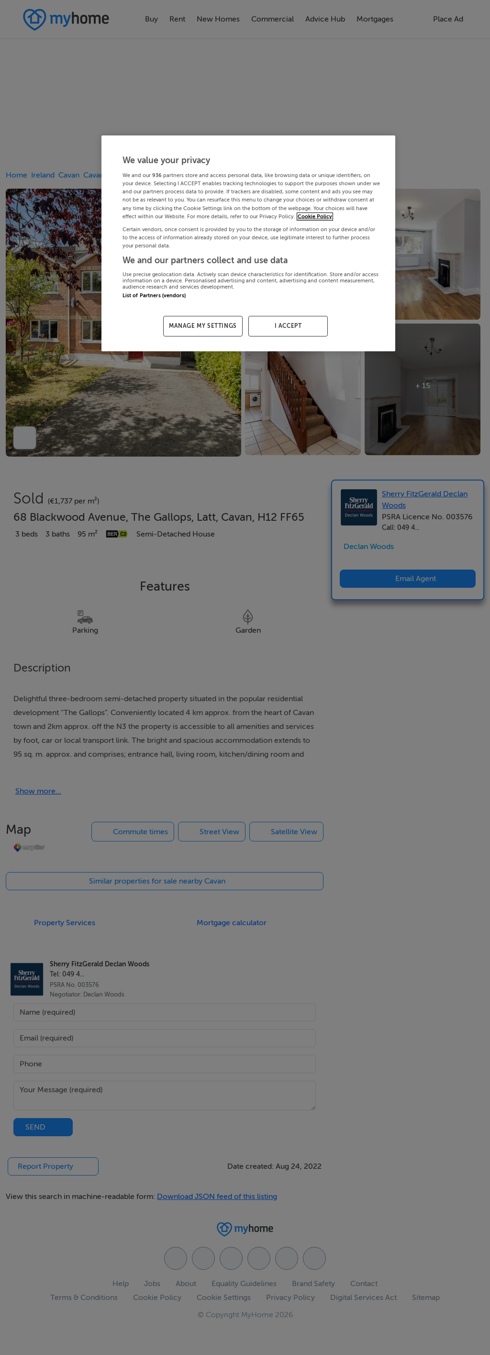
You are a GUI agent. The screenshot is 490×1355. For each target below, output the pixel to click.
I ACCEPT (288, 326)
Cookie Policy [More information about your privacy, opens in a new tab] (315, 216)
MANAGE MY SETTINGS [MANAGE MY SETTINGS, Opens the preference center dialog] (203, 326)
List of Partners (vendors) (154, 295)
